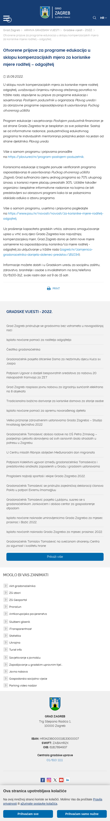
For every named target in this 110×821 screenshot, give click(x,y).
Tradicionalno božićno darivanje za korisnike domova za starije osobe (55, 401)
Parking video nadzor (23, 685)
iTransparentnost (20, 628)
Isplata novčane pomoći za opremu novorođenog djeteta (46, 410)
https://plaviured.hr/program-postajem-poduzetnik (46, 157)
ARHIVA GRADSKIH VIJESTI (41, 30)
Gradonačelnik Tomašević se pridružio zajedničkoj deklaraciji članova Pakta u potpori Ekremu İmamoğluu (54, 488)
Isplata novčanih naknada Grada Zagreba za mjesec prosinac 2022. (54, 532)
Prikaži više (55, 557)
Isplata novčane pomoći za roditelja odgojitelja (38, 340)
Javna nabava (18, 671)
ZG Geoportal (18, 600)
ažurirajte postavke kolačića (39, 803)
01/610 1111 (55, 760)
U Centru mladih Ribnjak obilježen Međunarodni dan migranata (50, 452)
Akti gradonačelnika (22, 586)
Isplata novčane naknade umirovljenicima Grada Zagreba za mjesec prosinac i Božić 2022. (54, 520)
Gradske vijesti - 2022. (77, 30)
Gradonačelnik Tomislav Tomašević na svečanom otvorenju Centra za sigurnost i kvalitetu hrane (53, 543)
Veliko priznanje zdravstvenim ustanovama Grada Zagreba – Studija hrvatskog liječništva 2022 (54, 422)
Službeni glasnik (19, 621)
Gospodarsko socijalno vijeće (28, 678)
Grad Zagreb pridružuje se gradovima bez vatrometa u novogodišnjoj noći (54, 328)
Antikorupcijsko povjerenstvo (28, 613)
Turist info (15, 649)
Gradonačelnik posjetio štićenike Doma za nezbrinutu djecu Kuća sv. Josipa (53, 361)
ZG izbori (15, 592)
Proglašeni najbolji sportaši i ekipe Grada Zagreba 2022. (45, 476)
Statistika (15, 635)
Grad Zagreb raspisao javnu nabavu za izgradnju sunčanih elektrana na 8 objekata (54, 389)
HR (103, 18)
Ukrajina (14, 642)
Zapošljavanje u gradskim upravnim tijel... (35, 664)
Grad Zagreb (11, 30)
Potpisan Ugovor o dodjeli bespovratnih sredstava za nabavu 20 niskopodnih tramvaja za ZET (51, 375)
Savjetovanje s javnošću (25, 657)
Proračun (15, 606)
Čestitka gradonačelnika (23, 349)
